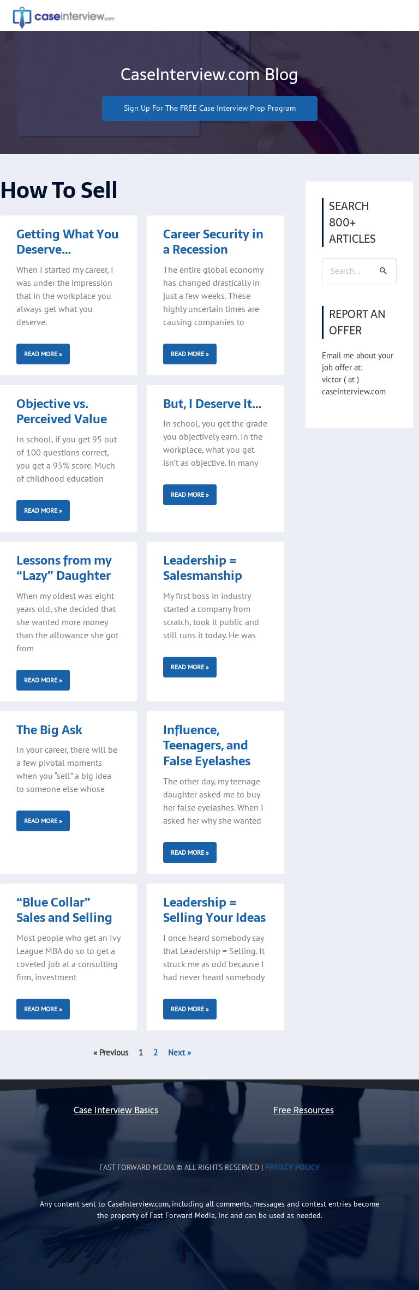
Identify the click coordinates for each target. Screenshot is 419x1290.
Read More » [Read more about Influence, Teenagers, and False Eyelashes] (190, 852)
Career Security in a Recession (213, 242)
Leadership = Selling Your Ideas (214, 910)
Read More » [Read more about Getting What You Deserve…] (43, 354)
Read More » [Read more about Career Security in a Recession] (190, 354)
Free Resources (303, 1110)
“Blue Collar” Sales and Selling (64, 910)
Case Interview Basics (116, 1110)
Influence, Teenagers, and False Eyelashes (206, 745)
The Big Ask (49, 730)
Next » (179, 1052)
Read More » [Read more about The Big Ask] (43, 821)
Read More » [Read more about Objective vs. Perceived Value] (43, 510)
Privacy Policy (292, 1167)
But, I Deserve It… (212, 403)
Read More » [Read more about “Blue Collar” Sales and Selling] (43, 1009)
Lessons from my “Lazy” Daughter (64, 568)
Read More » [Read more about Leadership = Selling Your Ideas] (190, 1009)
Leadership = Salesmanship (202, 568)
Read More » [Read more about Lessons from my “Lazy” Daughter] (43, 680)
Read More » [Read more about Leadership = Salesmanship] (190, 667)
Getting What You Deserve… (67, 242)
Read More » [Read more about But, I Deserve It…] (190, 494)
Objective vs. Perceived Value (61, 411)
